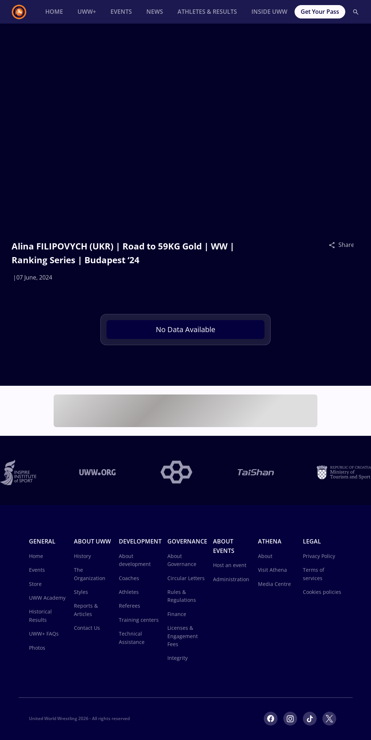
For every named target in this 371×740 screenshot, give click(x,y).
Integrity (177, 657)
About (265, 556)
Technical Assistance (132, 637)
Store (35, 583)
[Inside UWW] (269, 11)
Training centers (139, 619)
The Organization (89, 573)
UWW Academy (47, 597)
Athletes (129, 591)
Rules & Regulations (181, 595)
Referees (129, 605)
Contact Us (87, 627)
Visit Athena (272, 569)
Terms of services (313, 573)
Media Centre (274, 583)
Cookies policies (322, 591)
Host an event (229, 565)
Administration (231, 579)
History (82, 556)
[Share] (333, 244)
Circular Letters (186, 578)
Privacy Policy (319, 556)
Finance (176, 614)
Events (37, 569)
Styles (81, 591)
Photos (37, 647)
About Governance (181, 560)
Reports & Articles (86, 609)
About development (135, 560)
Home (36, 556)
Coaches (129, 578)
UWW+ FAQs (44, 633)
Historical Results (40, 615)
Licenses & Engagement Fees (182, 636)
